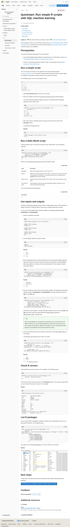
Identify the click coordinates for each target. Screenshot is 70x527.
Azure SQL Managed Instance (59, 39)
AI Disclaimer (4, 524)
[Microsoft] (2, 2)
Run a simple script (26, 30)
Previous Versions (12, 524)
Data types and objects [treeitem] (10, 42)
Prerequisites (25, 28)
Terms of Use (50, 524)
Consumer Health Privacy (39, 524)
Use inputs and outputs (27, 34)
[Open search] (63, 2)
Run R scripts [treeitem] (8, 40)
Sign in (66, 1)
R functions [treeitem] (7, 45)
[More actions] (67, 10)
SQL (27, 10)
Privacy (30, 524)
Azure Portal (52, 5)
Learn (22, 10)
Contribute (24, 524)
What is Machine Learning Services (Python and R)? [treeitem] (9, 29)
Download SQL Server (62, 5)
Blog (19, 524)
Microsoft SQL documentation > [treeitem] (9, 23)
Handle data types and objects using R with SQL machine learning (39, 483)
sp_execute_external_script (58, 44)
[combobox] (9, 13)
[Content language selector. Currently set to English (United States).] (7, 521)
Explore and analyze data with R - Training (30, 508)
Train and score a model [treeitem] (10, 48)
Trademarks (57, 524)
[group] (44, 435)
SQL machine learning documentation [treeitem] (7, 20)
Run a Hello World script (27, 32)
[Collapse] (16, 9)
